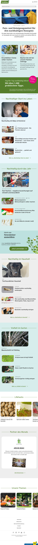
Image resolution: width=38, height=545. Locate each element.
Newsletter (19, 528)
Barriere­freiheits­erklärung (19, 523)
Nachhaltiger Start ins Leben (19, 99)
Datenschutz (19, 521)
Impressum (19, 519)
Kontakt (19, 526)
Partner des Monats (19, 432)
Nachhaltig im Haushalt (19, 259)
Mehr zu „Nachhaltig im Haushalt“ (19, 317)
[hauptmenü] (35, 2)
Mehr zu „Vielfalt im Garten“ (19, 386)
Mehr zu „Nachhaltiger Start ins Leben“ (19, 158)
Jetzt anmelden (17, 249)
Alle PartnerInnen (19, 473)
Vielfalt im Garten (19, 328)
